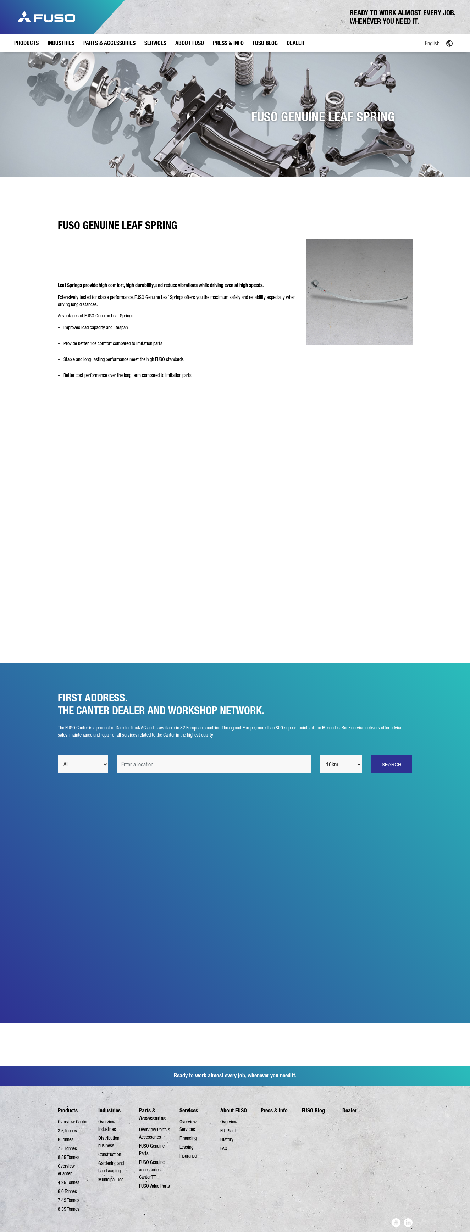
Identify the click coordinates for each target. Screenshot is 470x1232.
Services (188, 1110)
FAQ (223, 1148)
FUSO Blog (313, 1110)
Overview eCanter (66, 1169)
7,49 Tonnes (68, 1200)
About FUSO (233, 1110)
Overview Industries (107, 1125)
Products (68, 1110)
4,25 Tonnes (68, 1182)
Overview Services (188, 1125)
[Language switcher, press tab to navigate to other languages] (415, 43)
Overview (228, 1122)
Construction (109, 1154)
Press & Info (274, 1110)
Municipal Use (110, 1179)
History (226, 1139)
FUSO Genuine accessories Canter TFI (152, 1169)
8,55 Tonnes (68, 1157)
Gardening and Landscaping (111, 1166)
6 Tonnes (65, 1139)
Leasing (186, 1147)
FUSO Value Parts (154, 1186)
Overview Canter (73, 1122)
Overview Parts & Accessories (155, 1133)
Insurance (188, 1156)
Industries (109, 1110)
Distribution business (108, 1141)
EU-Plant (228, 1130)
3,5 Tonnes (67, 1130)
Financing (188, 1138)
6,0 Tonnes (67, 1191)
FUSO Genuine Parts (152, 1149)
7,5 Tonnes (67, 1148)
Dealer (349, 1110)
